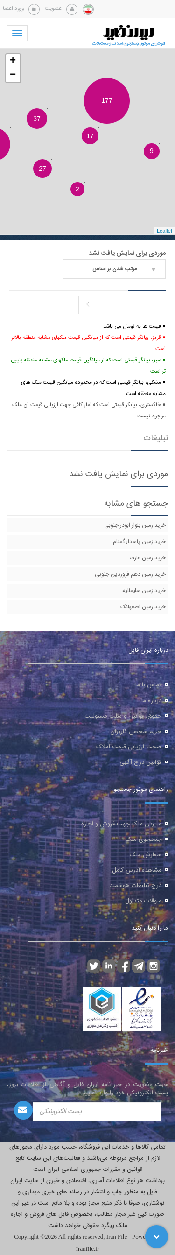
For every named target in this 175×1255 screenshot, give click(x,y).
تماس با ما (148, 685)
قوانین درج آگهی (140, 762)
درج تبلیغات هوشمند (135, 886)
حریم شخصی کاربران (135, 731)
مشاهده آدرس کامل (136, 870)
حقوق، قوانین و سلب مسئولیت (122, 716)
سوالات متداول (143, 901)
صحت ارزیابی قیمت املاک (128, 747)
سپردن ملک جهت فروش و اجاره (121, 824)
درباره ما (151, 701)
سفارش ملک (145, 855)
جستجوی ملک (143, 839)
